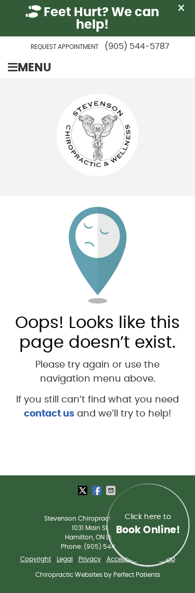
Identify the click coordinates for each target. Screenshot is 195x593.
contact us (49, 414)
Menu (29, 67)
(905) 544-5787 (137, 46)
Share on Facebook (97, 490)
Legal (65, 559)
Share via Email (112, 490)
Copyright (35, 559)
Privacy (90, 559)
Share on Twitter (83, 490)
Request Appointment (64, 47)
